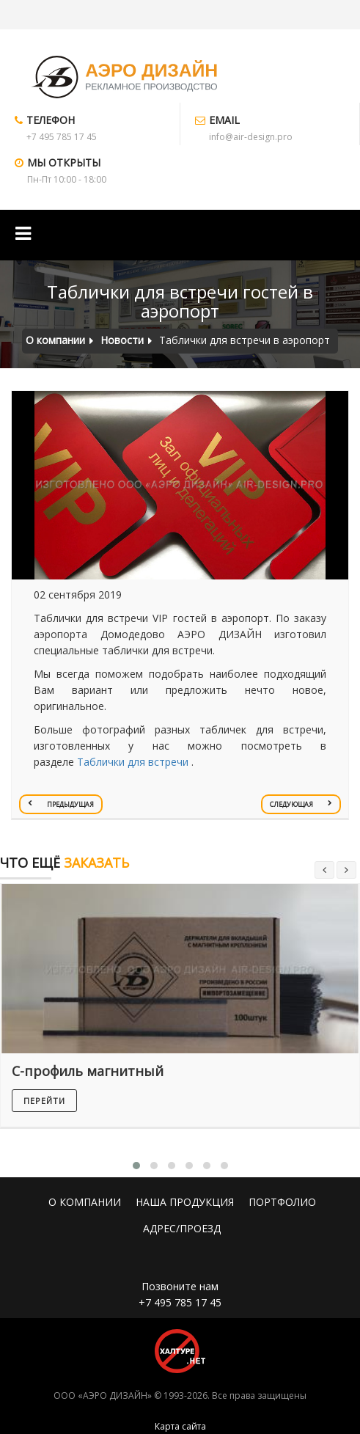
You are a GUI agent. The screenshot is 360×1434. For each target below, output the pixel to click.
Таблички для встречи (132, 762)
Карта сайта (180, 1426)
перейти (44, 1100)
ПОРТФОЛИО (282, 1202)
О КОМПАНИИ (84, 1202)
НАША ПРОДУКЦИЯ (185, 1202)
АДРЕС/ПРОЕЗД (182, 1228)
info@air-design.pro (251, 137)
